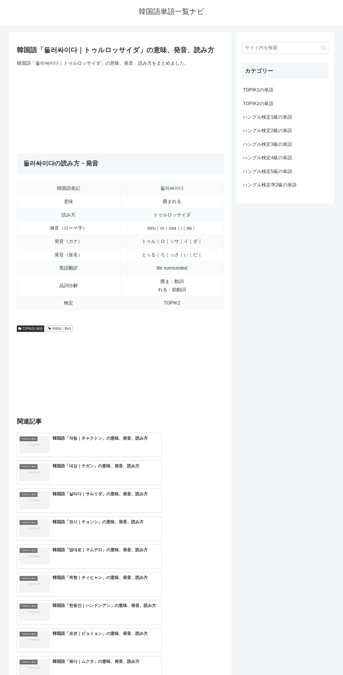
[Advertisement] (120, 110)
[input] (285, 48)
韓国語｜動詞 (59, 328)
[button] (323, 48)
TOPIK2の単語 (30, 328)
